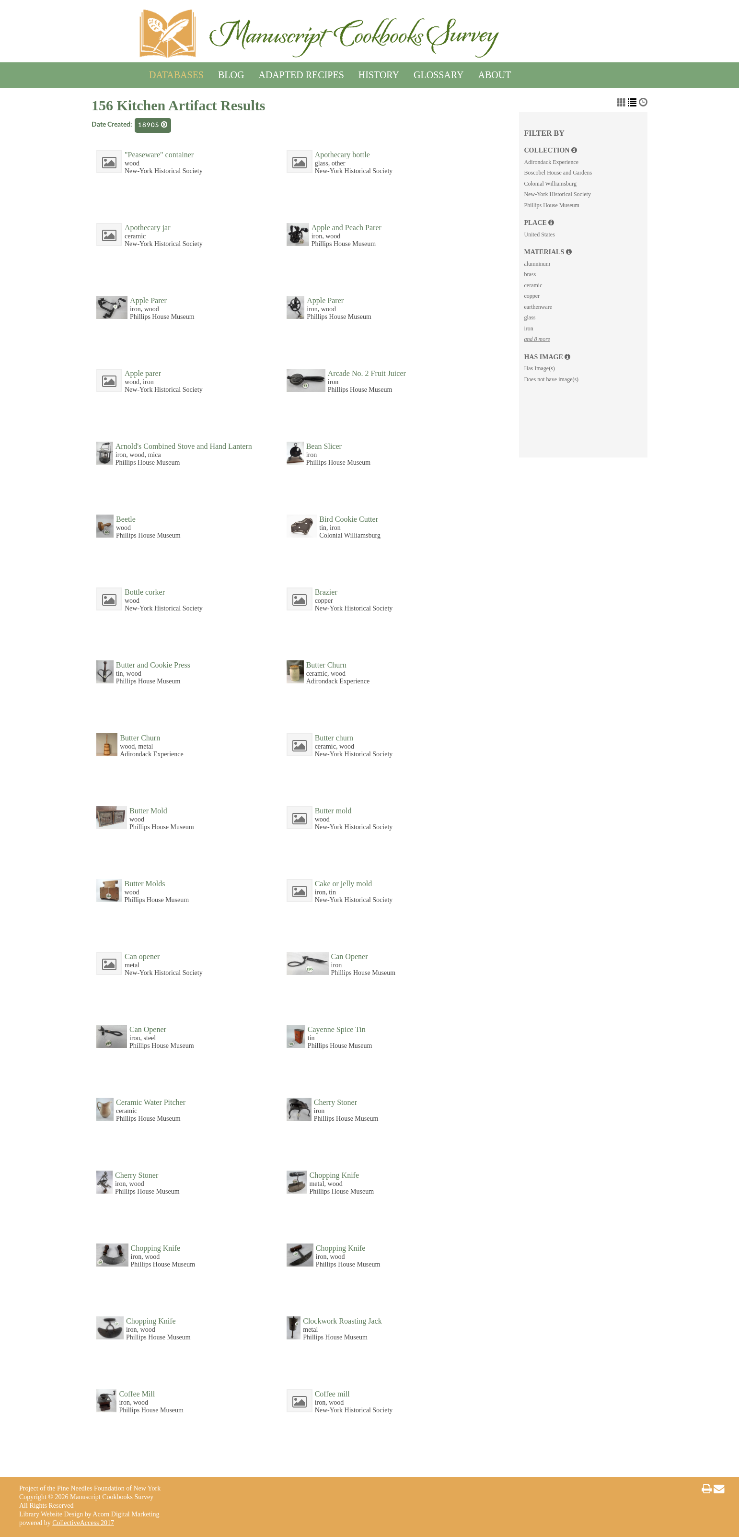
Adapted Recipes (301, 73)
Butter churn (334, 738)
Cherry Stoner (335, 1102)
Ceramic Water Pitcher (150, 1102)
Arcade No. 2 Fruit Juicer (367, 373)
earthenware (538, 307)
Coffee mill (332, 1394)
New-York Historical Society (557, 194)
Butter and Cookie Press (153, 665)
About (494, 73)
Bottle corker (145, 592)
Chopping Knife (334, 1175)
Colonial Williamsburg (550, 183)
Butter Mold (148, 811)
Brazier (326, 592)
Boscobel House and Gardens (558, 172)
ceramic (533, 285)
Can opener (142, 956)
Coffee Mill (137, 1394)
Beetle (126, 519)
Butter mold (333, 811)
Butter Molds (145, 884)
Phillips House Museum (551, 205)
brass (530, 274)
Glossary (438, 73)
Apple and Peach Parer (346, 227)
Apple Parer (148, 300)
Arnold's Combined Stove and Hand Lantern (183, 446)
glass (529, 317)
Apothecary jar (148, 227)
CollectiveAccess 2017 (83, 1522)
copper (532, 296)
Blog (231, 73)
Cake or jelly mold (343, 884)
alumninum (537, 263)
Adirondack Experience (551, 162)
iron (528, 328)
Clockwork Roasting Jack (342, 1321)
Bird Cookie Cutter (348, 519)
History (378, 73)
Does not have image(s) (551, 379)
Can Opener (349, 956)
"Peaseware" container (159, 155)
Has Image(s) (539, 368)
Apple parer (143, 373)
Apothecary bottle (342, 155)
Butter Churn (326, 665)
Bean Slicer (324, 446)
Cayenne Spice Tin (337, 1029)
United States (539, 234)
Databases (176, 73)
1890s (153, 125)
